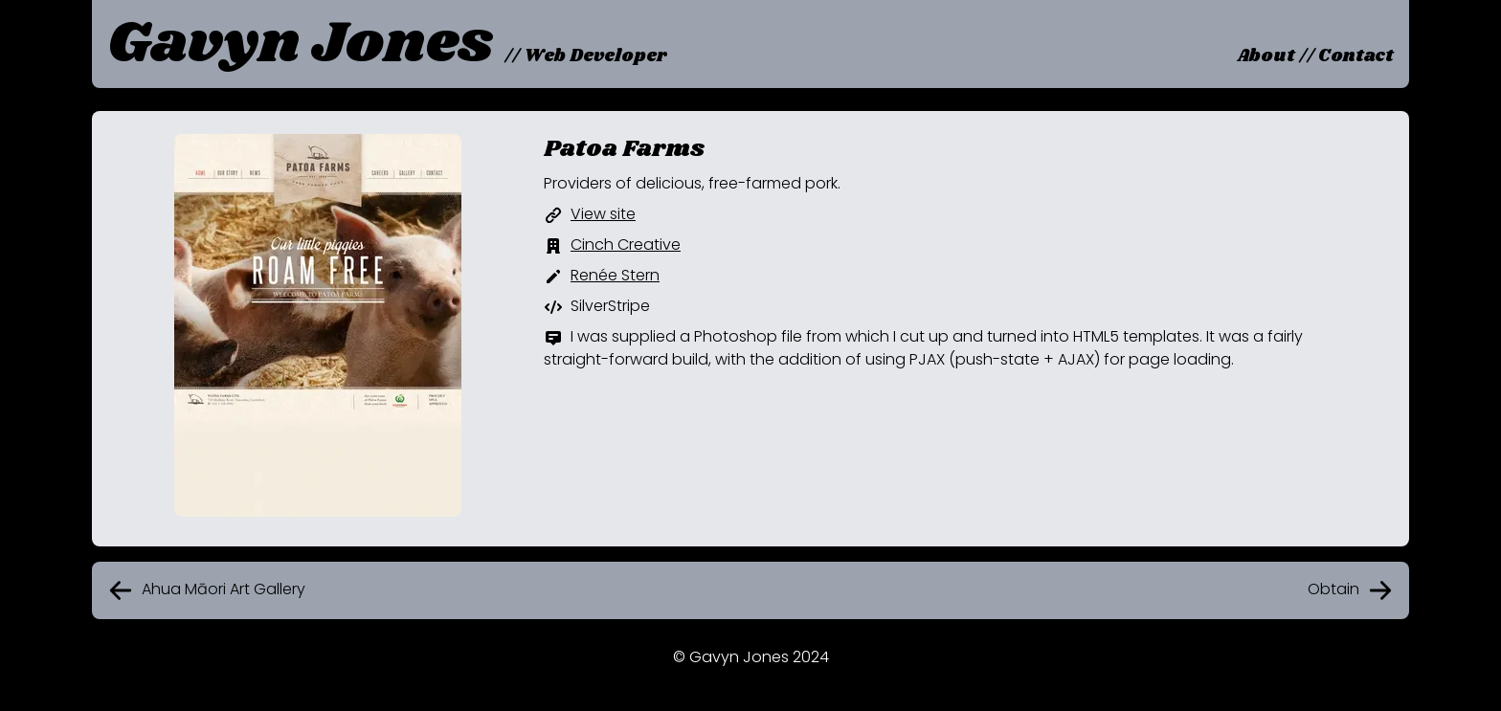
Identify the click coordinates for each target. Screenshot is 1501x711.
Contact (1356, 56)
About (1266, 56)
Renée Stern (615, 275)
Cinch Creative (626, 244)
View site (603, 214)
